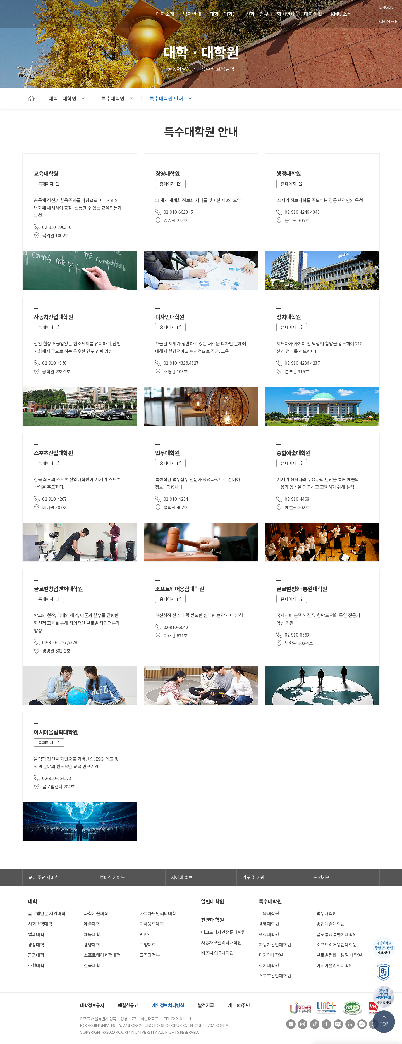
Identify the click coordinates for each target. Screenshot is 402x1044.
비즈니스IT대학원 (217, 952)
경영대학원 (269, 923)
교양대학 (148, 944)
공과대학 (36, 955)
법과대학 (36, 934)
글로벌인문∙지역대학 (46, 913)
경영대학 (92, 944)
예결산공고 (128, 1005)
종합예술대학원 (330, 923)
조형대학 (36, 965)
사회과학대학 (40, 923)
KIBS (144, 934)
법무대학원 (326, 913)
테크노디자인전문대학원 (223, 932)
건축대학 (92, 965)
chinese (388, 21)
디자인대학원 (271, 955)
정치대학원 (269, 965)
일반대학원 (212, 901)
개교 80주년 (239, 1005)
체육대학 (92, 934)
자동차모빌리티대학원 (221, 942)
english (388, 7)
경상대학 (36, 944)
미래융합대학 (152, 923)
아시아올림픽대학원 (334, 965)
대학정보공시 (92, 1005)
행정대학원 (269, 934)
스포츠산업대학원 (275, 975)
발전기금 (206, 1005)
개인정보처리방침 (168, 1005)
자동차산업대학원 (275, 944)
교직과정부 (150, 955)
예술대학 (92, 923)
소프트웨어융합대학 (102, 955)
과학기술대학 (96, 913)
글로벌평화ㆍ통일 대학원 (339, 955)
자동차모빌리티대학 (158, 913)
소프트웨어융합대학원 (336, 944)
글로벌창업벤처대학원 (336, 934)
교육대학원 (269, 913)
